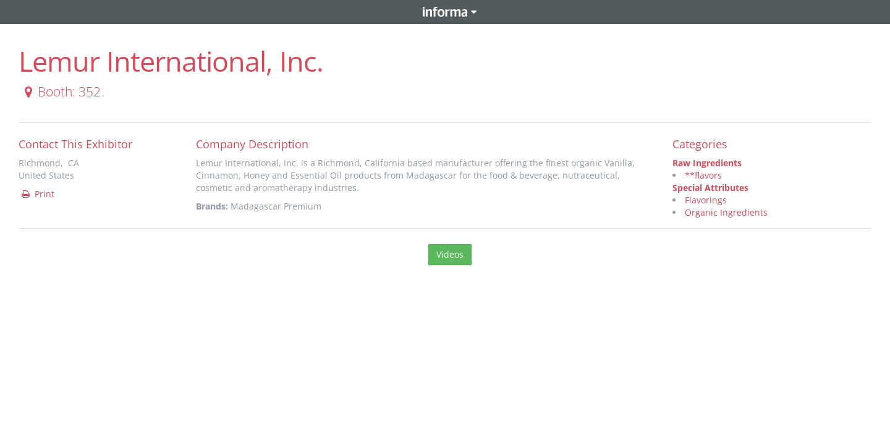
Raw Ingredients (707, 163)
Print (37, 194)
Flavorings (706, 200)
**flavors (703, 175)
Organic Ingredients (726, 212)
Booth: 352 (60, 91)
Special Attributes (710, 187)
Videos (450, 254)
